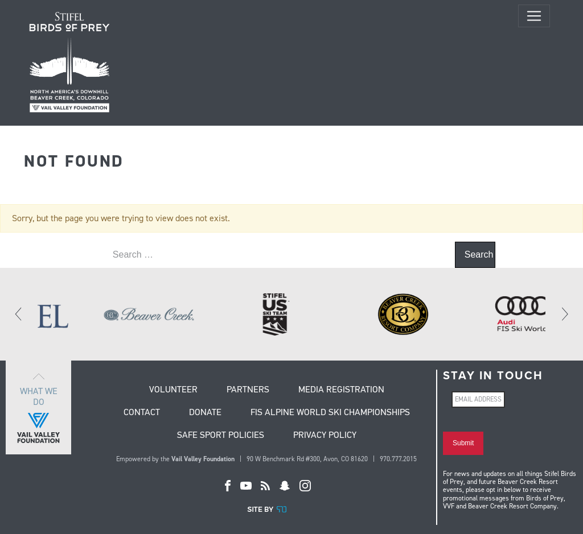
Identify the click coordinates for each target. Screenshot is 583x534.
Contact (142, 412)
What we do (38, 407)
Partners (248, 390)
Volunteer (173, 390)
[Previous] (18, 313)
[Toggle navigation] (534, 16)
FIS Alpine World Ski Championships (330, 412)
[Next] (564, 313)
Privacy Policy (324, 435)
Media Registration (341, 390)
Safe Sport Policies (220, 435)
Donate (205, 412)
